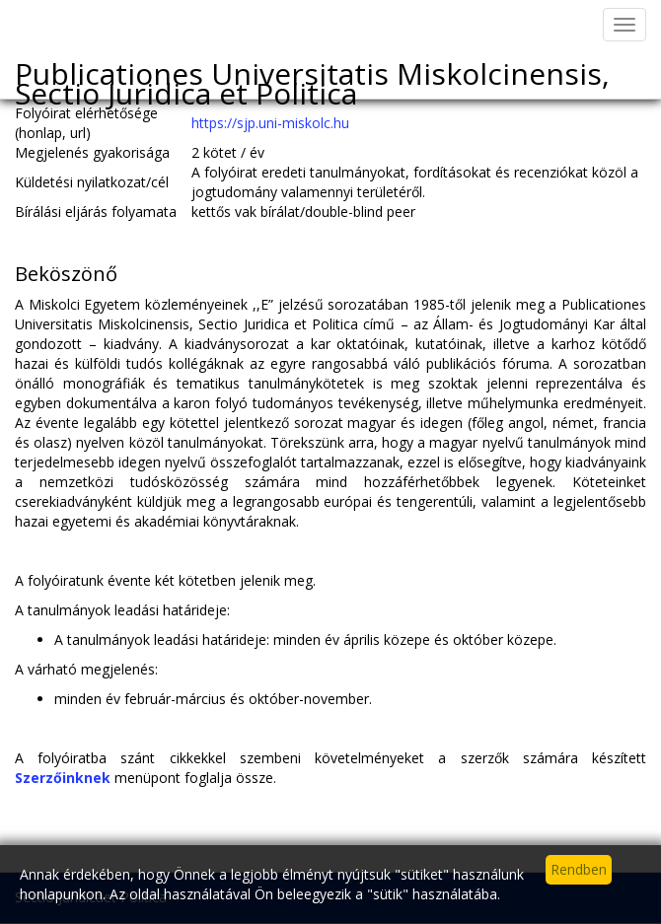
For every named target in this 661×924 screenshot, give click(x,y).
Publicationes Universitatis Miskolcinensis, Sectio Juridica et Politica (312, 76)
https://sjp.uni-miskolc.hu (270, 122)
